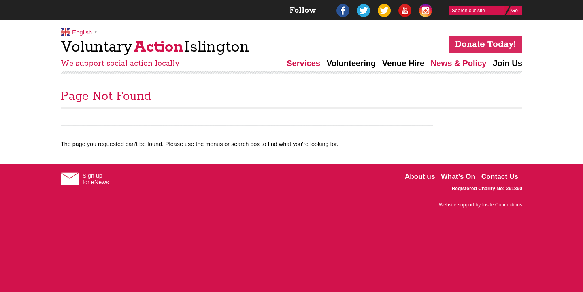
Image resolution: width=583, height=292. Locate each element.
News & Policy (459, 63)
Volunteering (351, 63)
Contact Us (499, 176)
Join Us (507, 63)
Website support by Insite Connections (480, 205)
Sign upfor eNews (96, 178)
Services (303, 63)
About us (420, 176)
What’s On (458, 176)
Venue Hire (403, 63)
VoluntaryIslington (155, 47)
